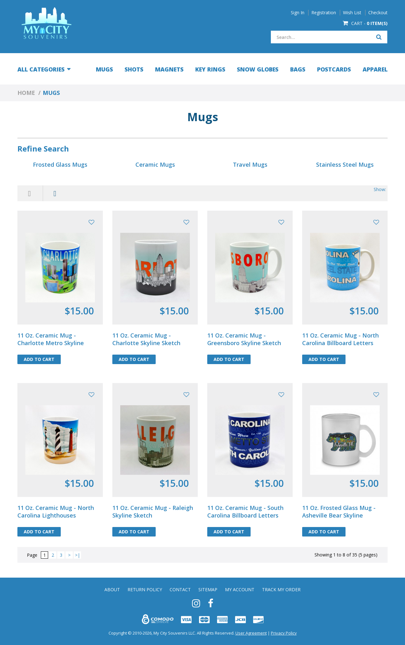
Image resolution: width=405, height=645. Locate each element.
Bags (297, 69)
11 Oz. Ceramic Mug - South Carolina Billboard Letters (245, 511)
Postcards (334, 69)
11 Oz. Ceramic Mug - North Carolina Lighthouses (55, 511)
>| (77, 555)
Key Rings (210, 69)
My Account (239, 589)
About (112, 589)
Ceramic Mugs (155, 164)
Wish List (352, 12)
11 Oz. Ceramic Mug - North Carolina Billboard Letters (340, 339)
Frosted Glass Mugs (60, 164)
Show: (380, 189)
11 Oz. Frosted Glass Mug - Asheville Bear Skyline (339, 511)
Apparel (375, 69)
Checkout (378, 12)
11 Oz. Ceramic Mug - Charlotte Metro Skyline (50, 339)
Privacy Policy (284, 633)
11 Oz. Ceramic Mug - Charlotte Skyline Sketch (146, 339)
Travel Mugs (250, 164)
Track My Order (281, 589)
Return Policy (145, 589)
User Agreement (251, 633)
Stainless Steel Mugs (345, 164)
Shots (134, 69)
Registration (323, 12)
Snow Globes (257, 69)
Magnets (169, 69)
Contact (180, 589)
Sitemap (207, 589)
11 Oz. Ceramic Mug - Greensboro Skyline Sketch (244, 339)
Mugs (104, 69)
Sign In (297, 12)
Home (26, 92)
